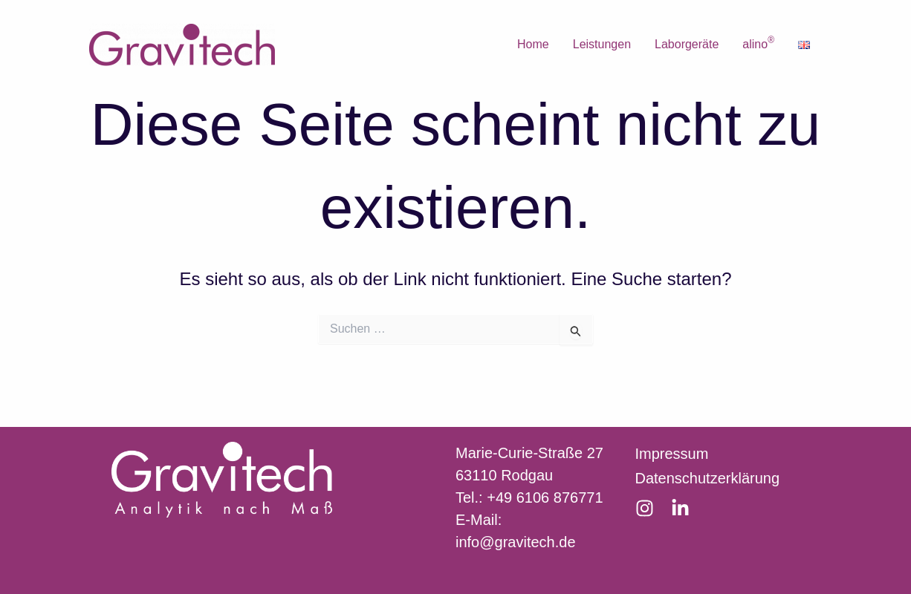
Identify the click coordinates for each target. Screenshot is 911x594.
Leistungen (602, 44)
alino (758, 42)
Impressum (672, 454)
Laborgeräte (687, 44)
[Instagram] (644, 508)
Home (533, 44)
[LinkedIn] (680, 508)
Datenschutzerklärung (707, 478)
